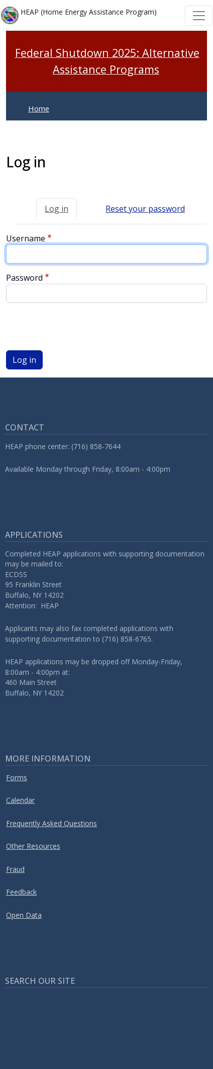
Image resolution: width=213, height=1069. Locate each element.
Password (24, 277)
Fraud (15, 869)
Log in (56, 208)
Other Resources (33, 846)
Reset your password (145, 208)
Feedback (21, 892)
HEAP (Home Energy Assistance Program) (79, 15)
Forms (16, 777)
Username (25, 238)
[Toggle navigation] (199, 16)
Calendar (20, 800)
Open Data (24, 915)
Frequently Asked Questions (51, 823)
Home (38, 108)
